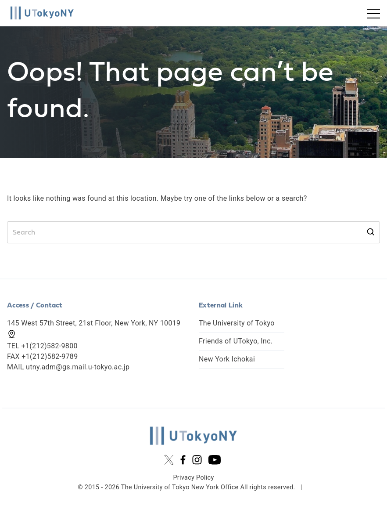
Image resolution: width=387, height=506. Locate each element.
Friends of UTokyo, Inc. (235, 341)
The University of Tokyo (237, 323)
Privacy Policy (193, 477)
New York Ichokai (227, 359)
